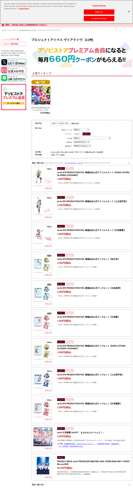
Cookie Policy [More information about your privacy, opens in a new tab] (23, 9)
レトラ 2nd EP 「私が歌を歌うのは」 (71, 446)
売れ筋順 (100, 152)
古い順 (70, 152)
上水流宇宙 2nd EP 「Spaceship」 (108, 444)
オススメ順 (55, 152)
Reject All (99, 12)
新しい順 (64, 152)
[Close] (129, 11)
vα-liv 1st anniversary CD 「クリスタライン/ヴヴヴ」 (41, 110)
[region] (66, 12)
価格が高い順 (89, 152)
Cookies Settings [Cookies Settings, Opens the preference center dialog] (99, 6)
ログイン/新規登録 (11, 44)
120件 (62, 155)
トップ (4, 30)
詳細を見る (48, 188)
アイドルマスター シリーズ (27, 30)
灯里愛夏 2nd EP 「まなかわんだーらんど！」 (79, 444)
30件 (53, 155)
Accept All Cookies (99, 18)
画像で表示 (75, 123)
